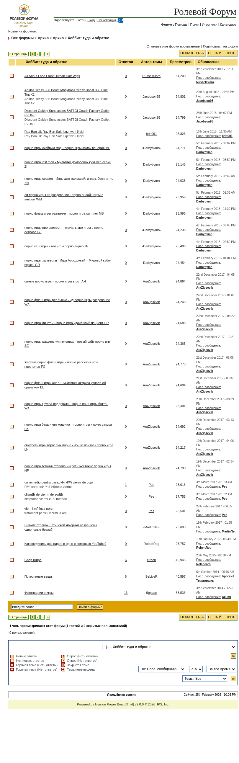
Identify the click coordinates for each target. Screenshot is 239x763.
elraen (151, 560)
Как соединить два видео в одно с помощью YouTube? (65, 543)
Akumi (226, 597)
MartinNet (228, 531)
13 (125, 592)
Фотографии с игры (39, 592)
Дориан (151, 592)
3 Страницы (18, 54)
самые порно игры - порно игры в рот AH (55, 281)
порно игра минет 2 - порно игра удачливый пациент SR (66, 323)
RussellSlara (151, 76)
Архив (43, 38)
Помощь (181, 24)
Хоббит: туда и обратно (88, 38)
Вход (91, 20)
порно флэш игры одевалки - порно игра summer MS (64, 213)
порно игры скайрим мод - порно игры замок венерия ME (67, 148)
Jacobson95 (151, 96)
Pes (151, 484)
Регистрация (106, 20)
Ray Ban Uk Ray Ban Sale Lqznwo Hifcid (54, 131)
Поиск (194, 24)
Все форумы (22, 38)
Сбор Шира (33, 560)
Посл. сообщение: (208, 77)
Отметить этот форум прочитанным (173, 46)
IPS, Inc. (163, 704)
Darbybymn (204, 152)
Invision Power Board (110, 704)
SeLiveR (151, 576)
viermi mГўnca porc (38, 508)
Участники (209, 24)
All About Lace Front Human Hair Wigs (52, 76)
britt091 (151, 133)
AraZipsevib (151, 281)
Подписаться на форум (220, 46)
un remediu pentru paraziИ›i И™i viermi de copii (59, 482)
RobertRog (204, 547)
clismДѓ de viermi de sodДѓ (43, 494)
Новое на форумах (22, 31)
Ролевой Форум (205, 11)
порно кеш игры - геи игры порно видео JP (56, 246)
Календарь (228, 24)
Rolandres (203, 564)
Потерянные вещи (38, 576)
